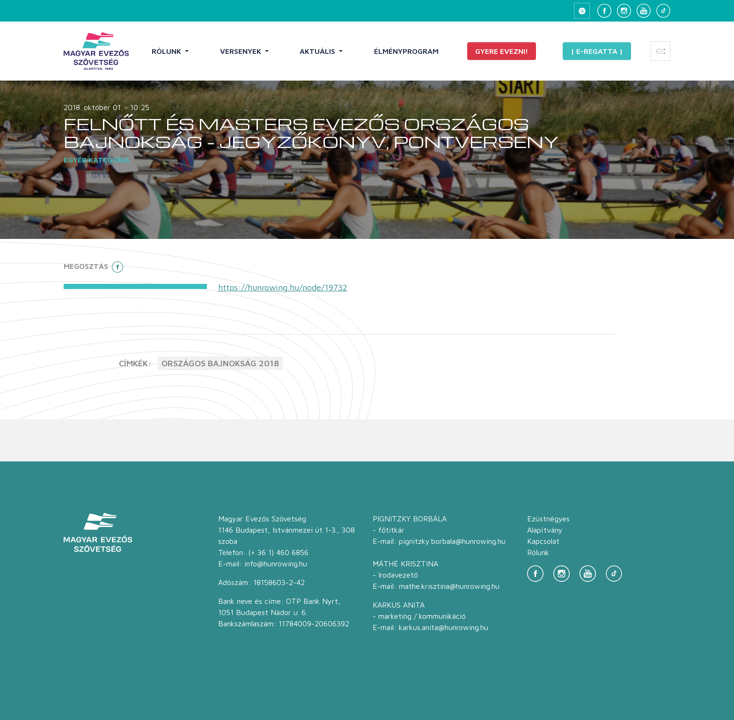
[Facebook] (604, 11)
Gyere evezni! (501, 51)
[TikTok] (663, 11)
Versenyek (241, 51)
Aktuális (318, 51)
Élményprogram (406, 51)
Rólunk (167, 51)
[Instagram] (624, 11)
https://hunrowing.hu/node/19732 (282, 287)
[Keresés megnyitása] (582, 11)
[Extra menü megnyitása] (660, 51)
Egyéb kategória (97, 160)
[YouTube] (644, 11)
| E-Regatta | (597, 51)
